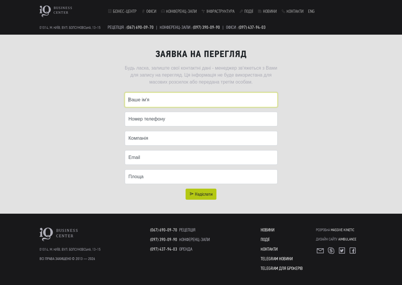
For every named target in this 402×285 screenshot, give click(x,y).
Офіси (148, 11)
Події (246, 11)
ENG (311, 11)
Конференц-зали (179, 11)
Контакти (292, 11)
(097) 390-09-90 (206, 27)
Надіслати (201, 194)
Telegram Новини (277, 258)
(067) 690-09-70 (140, 27)
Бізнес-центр (122, 11)
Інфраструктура (217, 11)
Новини (267, 11)
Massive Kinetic (342, 230)
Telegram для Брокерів (282, 268)
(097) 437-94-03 (252, 27)
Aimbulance (347, 239)
